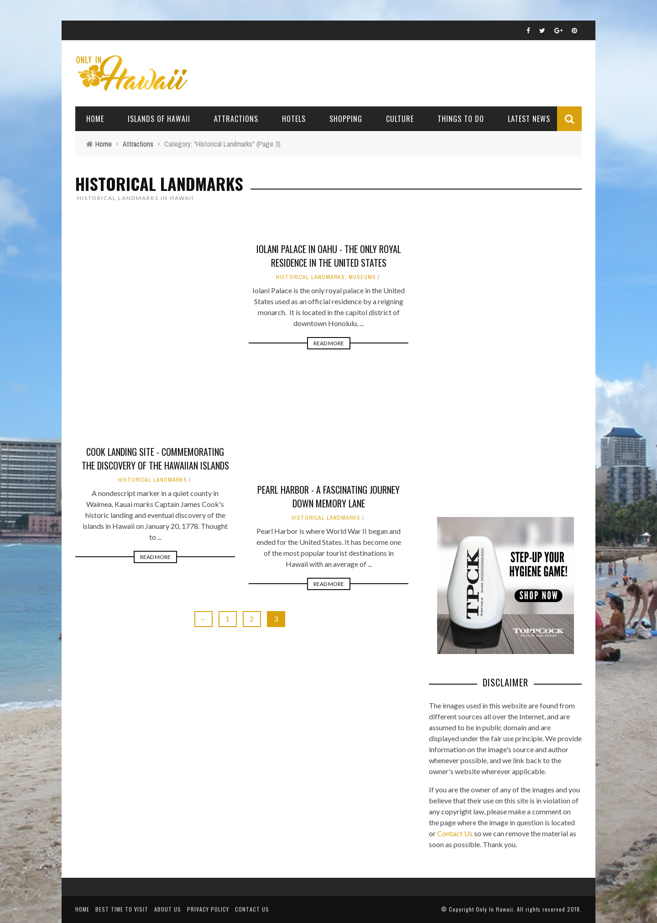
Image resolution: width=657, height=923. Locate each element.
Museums (362, 277)
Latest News (529, 118)
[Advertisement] (497, 358)
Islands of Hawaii (159, 118)
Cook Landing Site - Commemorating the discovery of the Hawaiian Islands (155, 458)
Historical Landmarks (152, 480)
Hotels (294, 118)
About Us (167, 909)
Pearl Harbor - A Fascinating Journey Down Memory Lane (328, 496)
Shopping (345, 118)
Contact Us (455, 833)
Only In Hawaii (494, 909)
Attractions (236, 118)
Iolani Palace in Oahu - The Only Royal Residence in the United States (328, 255)
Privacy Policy (208, 909)
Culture (400, 118)
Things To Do (461, 118)
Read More (155, 557)
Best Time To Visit (121, 909)
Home (95, 118)
